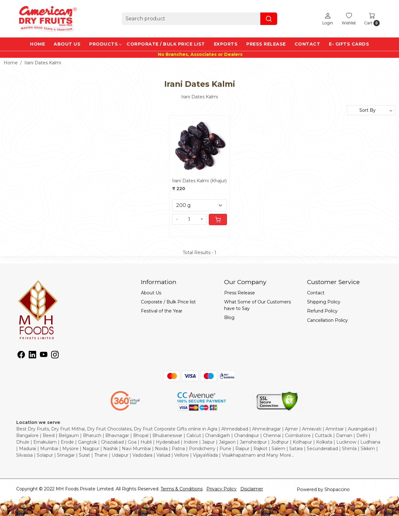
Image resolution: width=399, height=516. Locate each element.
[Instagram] (55, 356)
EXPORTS (226, 44)
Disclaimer (251, 489)
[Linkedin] (32, 356)
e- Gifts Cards (349, 44)
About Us (67, 44)
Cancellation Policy (327, 320)
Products (105, 44)
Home (37, 44)
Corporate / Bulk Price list (166, 44)
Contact (307, 44)
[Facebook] (21, 356)
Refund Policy (322, 311)
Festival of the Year (161, 311)
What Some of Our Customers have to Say (257, 305)
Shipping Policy (323, 302)
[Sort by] (371, 110)
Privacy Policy (221, 489)
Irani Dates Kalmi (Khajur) (199, 181)
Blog (229, 317)
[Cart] (218, 219)
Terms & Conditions (182, 489)
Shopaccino (337, 489)
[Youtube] (44, 356)
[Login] (328, 19)
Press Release (266, 44)
